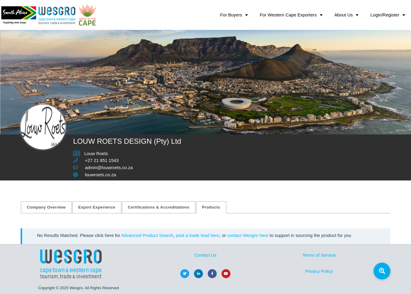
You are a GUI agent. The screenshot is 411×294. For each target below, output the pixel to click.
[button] (382, 271)
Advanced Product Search (147, 235)
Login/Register (387, 15)
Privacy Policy (319, 271)
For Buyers (234, 15)
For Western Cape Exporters (291, 15)
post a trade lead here (197, 235)
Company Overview (46, 207)
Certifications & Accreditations (159, 207)
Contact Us (205, 255)
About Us (346, 15)
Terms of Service (319, 255)
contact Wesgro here (247, 235)
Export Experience (96, 207)
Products (211, 207)
